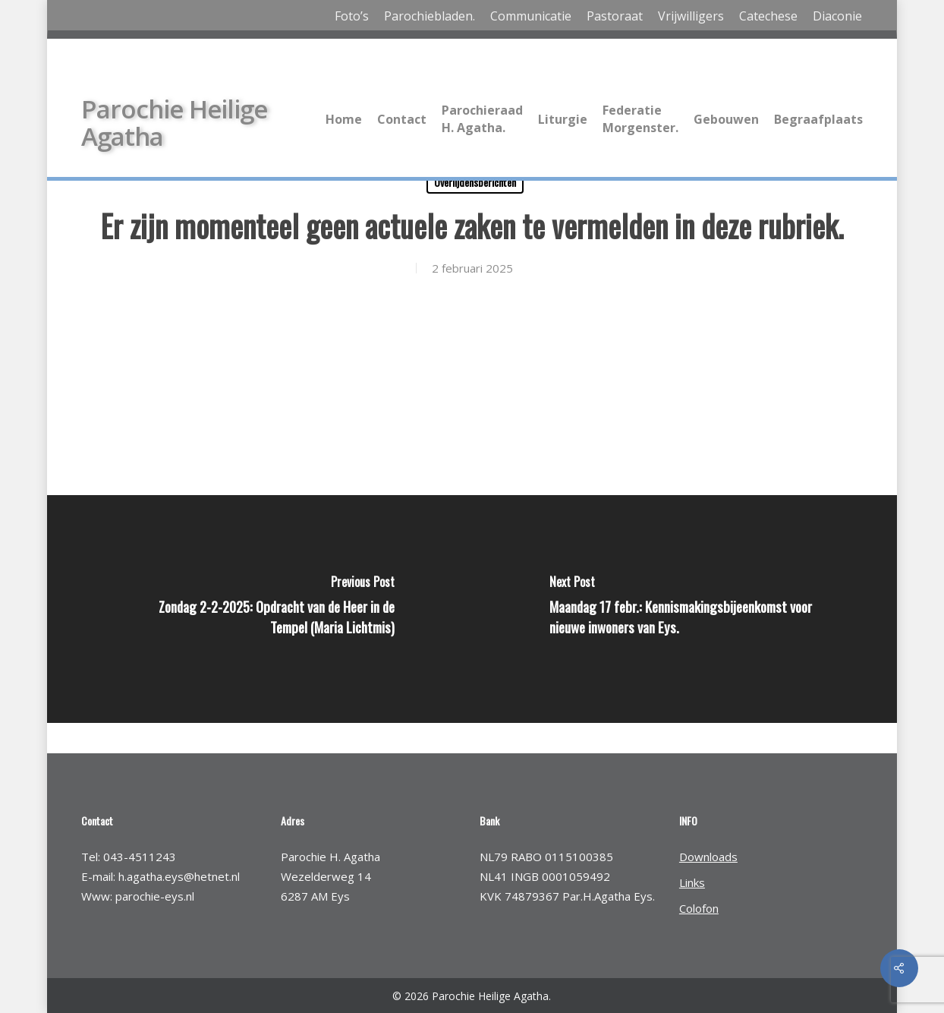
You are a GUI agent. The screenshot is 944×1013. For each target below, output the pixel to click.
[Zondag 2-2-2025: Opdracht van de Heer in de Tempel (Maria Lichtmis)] (257, 609)
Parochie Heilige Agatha (174, 123)
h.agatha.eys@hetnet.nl (179, 876)
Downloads (708, 856)
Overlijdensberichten (475, 182)
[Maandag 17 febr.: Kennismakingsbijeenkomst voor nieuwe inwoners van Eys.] (687, 609)
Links (692, 882)
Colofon (699, 908)
